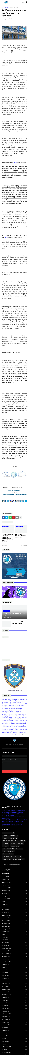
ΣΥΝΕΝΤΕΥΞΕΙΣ (18, 859)
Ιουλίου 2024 (14, 934)
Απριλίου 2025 (14, 909)
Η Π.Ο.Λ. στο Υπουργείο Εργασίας (20, 535)
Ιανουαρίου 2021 (14, 1049)
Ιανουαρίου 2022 (14, 1016)
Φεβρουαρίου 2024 (14, 948)
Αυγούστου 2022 (14, 997)
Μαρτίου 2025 (14, 912)
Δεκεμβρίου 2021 (14, 1019)
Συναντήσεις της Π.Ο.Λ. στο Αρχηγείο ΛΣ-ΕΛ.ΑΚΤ (19, 622)
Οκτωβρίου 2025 (14, 893)
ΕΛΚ (20, 843)
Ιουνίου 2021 (14, 1036)
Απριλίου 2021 (14, 1041)
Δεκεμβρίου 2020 (14, 1052)
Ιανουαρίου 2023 (14, 983)
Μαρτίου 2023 (14, 978)
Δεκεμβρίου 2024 (14, 920)
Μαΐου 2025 (14, 907)
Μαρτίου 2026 (14, 879)
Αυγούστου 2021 (14, 1030)
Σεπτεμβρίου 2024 (14, 929)
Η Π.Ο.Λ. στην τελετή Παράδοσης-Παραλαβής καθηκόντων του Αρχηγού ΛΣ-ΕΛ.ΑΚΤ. (7, 537)
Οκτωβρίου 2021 (14, 1025)
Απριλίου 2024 (14, 942)
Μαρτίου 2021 (14, 1044)
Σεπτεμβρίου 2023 (14, 962)
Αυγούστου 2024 (14, 931)
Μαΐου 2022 (14, 1005)
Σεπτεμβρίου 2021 (14, 1027)
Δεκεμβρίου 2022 (14, 986)
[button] (2, 2)
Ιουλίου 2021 (14, 1033)
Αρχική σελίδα (5, 7)
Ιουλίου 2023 (14, 967)
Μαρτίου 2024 (14, 945)
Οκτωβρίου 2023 (14, 959)
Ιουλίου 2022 (14, 1000)
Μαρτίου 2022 (14, 1011)
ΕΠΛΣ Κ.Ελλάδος (8, 851)
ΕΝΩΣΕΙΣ (15, 846)
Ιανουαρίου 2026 (14, 885)
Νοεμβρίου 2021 (14, 1022)
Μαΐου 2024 (14, 940)
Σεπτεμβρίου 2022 (14, 994)
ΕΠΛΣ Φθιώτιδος (8, 854)
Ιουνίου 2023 (14, 970)
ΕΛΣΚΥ (5, 846)
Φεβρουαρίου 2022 (14, 1014)
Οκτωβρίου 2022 (14, 992)
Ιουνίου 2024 (14, 937)
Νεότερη (4, 545)
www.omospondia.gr (14, 490)
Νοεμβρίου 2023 (14, 956)
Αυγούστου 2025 (14, 899)
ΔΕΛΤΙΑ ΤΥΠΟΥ (7, 841)
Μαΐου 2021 (14, 1038)
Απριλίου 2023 (14, 975)
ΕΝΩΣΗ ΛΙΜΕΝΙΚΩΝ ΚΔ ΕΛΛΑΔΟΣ (12, 848)
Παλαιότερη (23, 545)
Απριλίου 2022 (14, 1008)
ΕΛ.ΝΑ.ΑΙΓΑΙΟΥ (20, 841)
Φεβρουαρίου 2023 (14, 981)
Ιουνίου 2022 (14, 1003)
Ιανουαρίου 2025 (14, 918)
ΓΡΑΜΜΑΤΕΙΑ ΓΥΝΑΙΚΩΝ (10, 835)
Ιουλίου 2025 (14, 901)
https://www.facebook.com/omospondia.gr (15, 494)
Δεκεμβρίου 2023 (14, 953)
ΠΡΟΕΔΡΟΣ (6, 859)
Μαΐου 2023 (14, 973)
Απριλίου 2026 (14, 877)
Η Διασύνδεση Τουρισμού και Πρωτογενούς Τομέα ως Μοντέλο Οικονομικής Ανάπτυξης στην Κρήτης (14, 821)
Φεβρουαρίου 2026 (14, 882)
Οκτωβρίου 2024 (14, 926)
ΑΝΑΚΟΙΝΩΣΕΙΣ (14, 7)
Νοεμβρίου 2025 (14, 890)
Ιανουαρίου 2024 (14, 951)
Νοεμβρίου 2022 (14, 989)
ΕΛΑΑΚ (5, 843)
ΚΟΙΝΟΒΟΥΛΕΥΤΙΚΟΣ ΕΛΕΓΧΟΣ (11, 856)
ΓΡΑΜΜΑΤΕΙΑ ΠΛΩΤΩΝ (9, 838)
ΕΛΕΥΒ (13, 843)
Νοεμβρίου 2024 (14, 923)
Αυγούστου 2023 (14, 964)
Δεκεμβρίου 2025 (14, 888)
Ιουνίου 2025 (14, 904)
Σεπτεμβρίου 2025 (14, 896)
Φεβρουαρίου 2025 (14, 915)
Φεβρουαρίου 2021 (14, 1047)
